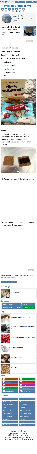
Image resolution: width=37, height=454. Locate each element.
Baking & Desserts (8, 307)
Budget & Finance (25, 399)
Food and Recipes (8, 304)
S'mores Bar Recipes (16, 357)
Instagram (24, 385)
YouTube (6, 385)
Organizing (6, 419)
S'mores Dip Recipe (16, 367)
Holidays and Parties (25, 413)
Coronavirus (23, 404)
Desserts (18, 307)
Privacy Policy (18, 435)
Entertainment (7, 410)
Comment (9, 282)
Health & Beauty (7, 413)
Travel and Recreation (9, 425)
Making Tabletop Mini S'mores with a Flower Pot (23, 327)
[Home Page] (7, 1)
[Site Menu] (18, 2)
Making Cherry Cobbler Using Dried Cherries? (23, 337)
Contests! (7, 388)
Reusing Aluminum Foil (17, 347)
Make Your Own (24, 416)
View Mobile (23, 433)
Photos (22, 422)
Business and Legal (8, 402)
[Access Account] (25, 2)
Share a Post (25, 391)
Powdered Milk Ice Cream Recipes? (20, 317)
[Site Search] (33, 2)
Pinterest (23, 382)
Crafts (5, 407)
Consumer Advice (8, 404)
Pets (4, 422)
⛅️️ (31, 437)
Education (23, 407)
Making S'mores (15, 292)
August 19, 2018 (29, 307)
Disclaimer (10, 435)
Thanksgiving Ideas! (10, 379)
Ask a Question (8, 391)
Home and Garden (8, 416)
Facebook (7, 382)
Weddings (23, 425)
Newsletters (24, 388)
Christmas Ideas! (26, 379)
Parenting (22, 419)
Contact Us (27, 435)
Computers (23, 402)
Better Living (6, 399)
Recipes (25, 304)
